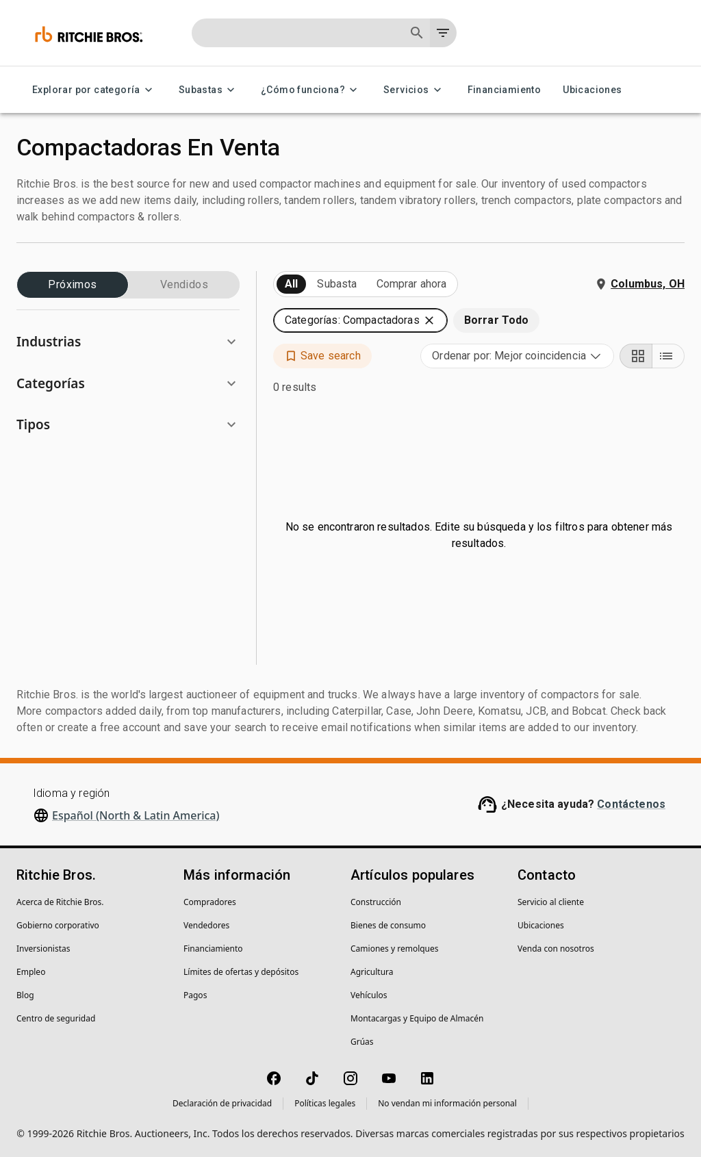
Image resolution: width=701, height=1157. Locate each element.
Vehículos (368, 995)
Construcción (375, 902)
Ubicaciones (592, 90)
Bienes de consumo (388, 925)
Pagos (195, 995)
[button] (128, 342)
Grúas (362, 1041)
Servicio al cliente (551, 902)
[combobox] (517, 356)
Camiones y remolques (394, 948)
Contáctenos (631, 804)
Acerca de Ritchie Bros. (60, 902)
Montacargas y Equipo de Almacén (416, 1018)
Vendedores (206, 925)
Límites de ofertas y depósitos (240, 972)
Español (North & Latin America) (136, 815)
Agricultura (372, 972)
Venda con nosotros (556, 948)
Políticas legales (324, 1103)
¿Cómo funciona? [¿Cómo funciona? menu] (311, 90)
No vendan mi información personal (447, 1103)
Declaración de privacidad (222, 1103)
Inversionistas (43, 948)
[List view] (668, 356)
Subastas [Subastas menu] (208, 90)
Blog (25, 995)
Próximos (72, 285)
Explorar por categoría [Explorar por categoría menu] (94, 90)
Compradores (209, 902)
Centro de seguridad (55, 1018)
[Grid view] (636, 356)
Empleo (30, 972)
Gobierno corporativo (57, 925)
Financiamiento (504, 90)
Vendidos (184, 284)
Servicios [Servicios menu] (414, 90)
